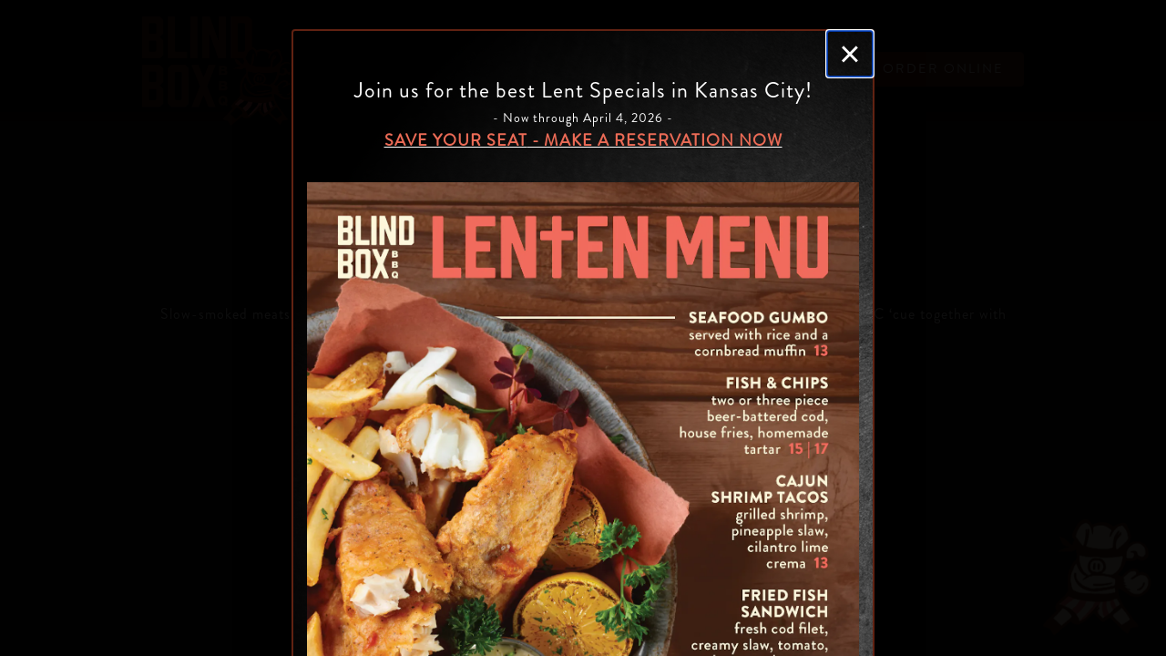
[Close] (850, 54)
